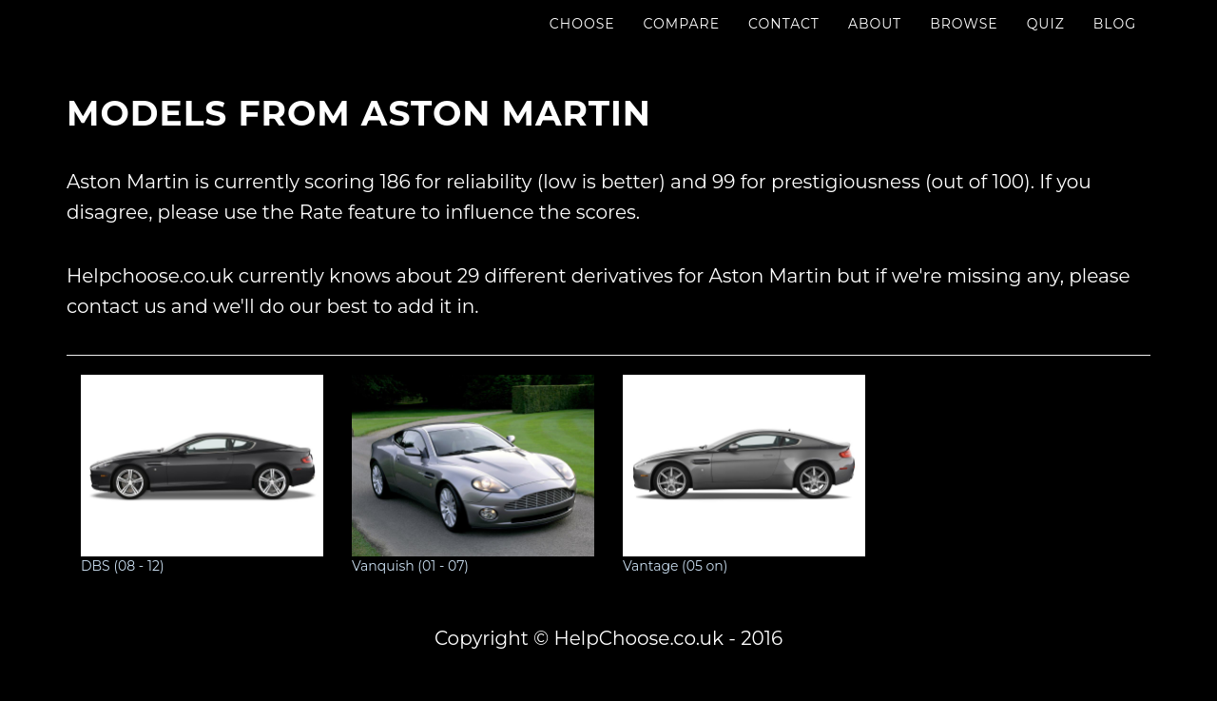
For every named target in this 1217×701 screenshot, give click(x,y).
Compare (682, 42)
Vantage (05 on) (744, 474)
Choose (582, 42)
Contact (784, 42)
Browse (963, 42)
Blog (1114, 42)
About (874, 42)
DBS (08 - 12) (202, 474)
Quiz (1046, 42)
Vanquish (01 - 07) (473, 474)
